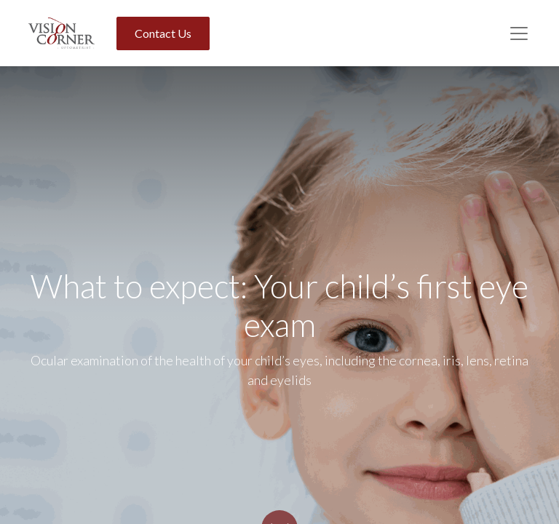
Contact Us (163, 33)
